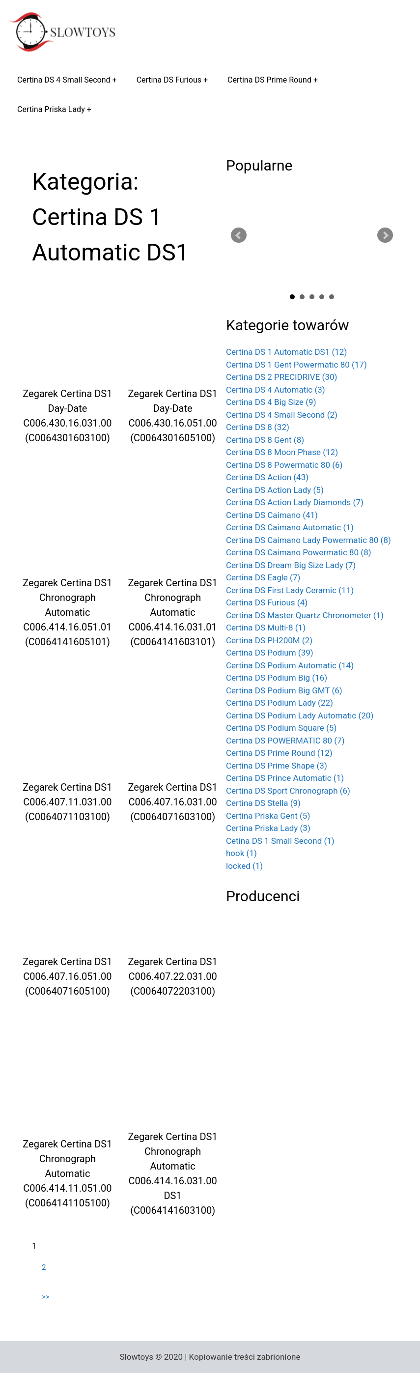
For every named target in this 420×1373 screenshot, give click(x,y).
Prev (239, 235)
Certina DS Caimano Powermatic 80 (298, 552)
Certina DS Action (267, 477)
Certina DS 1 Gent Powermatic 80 (296, 365)
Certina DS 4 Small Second (64, 80)
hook (241, 853)
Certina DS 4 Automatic (275, 390)
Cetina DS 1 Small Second (280, 841)
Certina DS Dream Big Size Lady (291, 565)
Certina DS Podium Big (276, 678)
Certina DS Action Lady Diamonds (295, 502)
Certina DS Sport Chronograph (288, 791)
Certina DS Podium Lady (279, 703)
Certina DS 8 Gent (265, 440)
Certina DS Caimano (272, 515)
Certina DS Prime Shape (276, 766)
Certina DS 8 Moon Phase (282, 452)
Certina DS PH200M (269, 640)
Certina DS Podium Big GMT (284, 690)
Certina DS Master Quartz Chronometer (305, 615)
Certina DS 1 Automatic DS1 (286, 352)
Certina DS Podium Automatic (290, 665)
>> (46, 1296)
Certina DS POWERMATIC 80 (285, 740)
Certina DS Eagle (263, 577)
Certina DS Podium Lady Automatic (299, 715)
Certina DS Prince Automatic (285, 778)
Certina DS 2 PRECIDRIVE (281, 377)
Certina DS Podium (269, 653)
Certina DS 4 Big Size (271, 402)
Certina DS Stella (263, 803)
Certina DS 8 (257, 427)
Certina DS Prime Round (269, 80)
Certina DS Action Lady (275, 490)
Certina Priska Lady (51, 109)
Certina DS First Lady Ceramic (290, 590)
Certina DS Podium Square (281, 728)
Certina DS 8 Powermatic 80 (284, 465)
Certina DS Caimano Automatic (290, 527)
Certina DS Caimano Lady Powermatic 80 (308, 540)
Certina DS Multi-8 (266, 627)
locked (244, 866)
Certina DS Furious (169, 80)
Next (385, 235)
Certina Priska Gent (268, 816)
